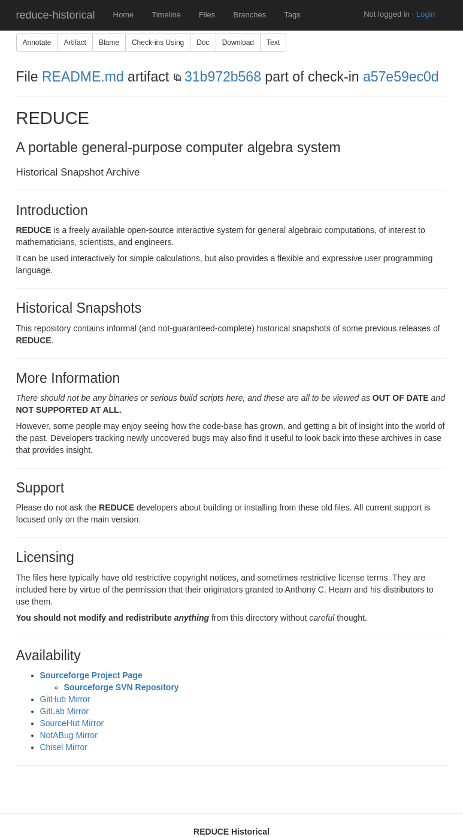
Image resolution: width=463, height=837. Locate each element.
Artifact (75, 42)
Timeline (166, 14)
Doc (202, 42)
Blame (109, 42)
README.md (83, 76)
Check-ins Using (158, 42)
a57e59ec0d (401, 76)
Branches (249, 14)
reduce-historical (55, 15)
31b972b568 (222, 76)
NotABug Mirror (69, 735)
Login (425, 14)
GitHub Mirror (65, 699)
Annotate (37, 42)
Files (207, 14)
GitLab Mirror (64, 711)
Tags (292, 14)
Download (238, 42)
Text (273, 42)
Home (123, 14)
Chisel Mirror (63, 747)
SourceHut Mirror (72, 723)
